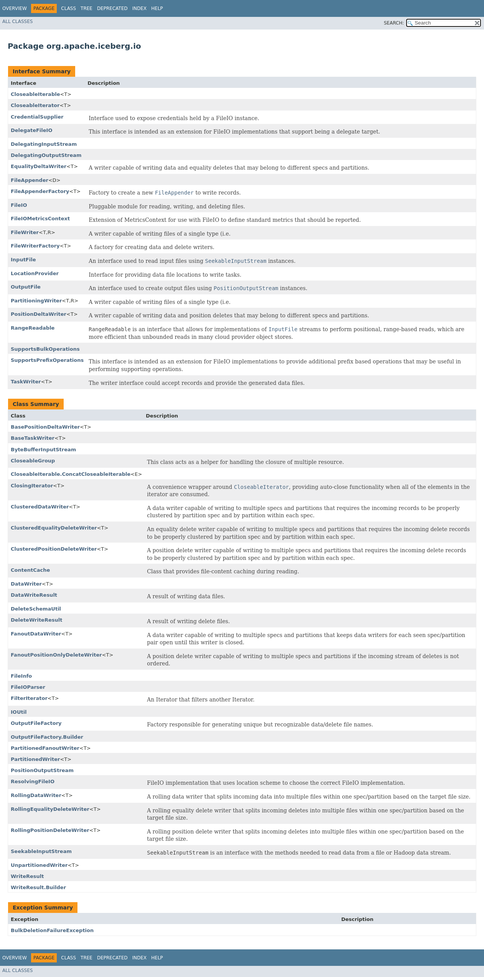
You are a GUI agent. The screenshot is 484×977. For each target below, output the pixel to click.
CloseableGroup (33, 461)
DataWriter (26, 584)
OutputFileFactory (36, 723)
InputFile (23, 259)
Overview (14, 8)
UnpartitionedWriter (39, 865)
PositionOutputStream (42, 770)
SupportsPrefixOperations (47, 360)
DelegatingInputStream (44, 144)
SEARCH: (394, 23)
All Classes (17, 21)
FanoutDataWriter (36, 634)
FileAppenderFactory (40, 191)
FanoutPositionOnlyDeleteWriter (56, 655)
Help (157, 8)
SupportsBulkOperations (45, 349)
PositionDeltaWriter (38, 314)
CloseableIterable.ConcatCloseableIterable (70, 474)
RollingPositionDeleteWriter (50, 830)
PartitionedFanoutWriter (45, 748)
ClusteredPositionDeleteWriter (54, 549)
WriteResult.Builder (38, 887)
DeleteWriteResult (36, 620)
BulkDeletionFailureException (52, 930)
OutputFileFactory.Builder (47, 737)
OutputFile (26, 287)
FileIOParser (28, 687)
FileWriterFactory (35, 246)
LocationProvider (35, 273)
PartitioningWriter (36, 301)
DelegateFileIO (32, 130)
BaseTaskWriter (32, 438)
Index (139, 8)
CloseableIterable (35, 94)
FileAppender (29, 180)
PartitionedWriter (35, 759)
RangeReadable (32, 328)
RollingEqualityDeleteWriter (50, 809)
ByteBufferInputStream (43, 449)
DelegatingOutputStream (46, 155)
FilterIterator (29, 698)
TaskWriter (26, 382)
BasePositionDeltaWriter (45, 427)
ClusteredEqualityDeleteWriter (54, 528)
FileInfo (21, 676)
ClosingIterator (32, 485)
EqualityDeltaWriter (38, 166)
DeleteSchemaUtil (36, 609)
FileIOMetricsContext (40, 218)
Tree (86, 8)
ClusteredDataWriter (40, 507)
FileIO (19, 205)
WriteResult (27, 876)
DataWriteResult (34, 595)
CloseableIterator (35, 105)
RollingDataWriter (36, 795)
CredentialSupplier (37, 117)
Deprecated (112, 8)
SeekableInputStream (41, 851)
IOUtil (19, 712)
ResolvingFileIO (32, 781)
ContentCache (30, 570)
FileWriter (25, 232)
